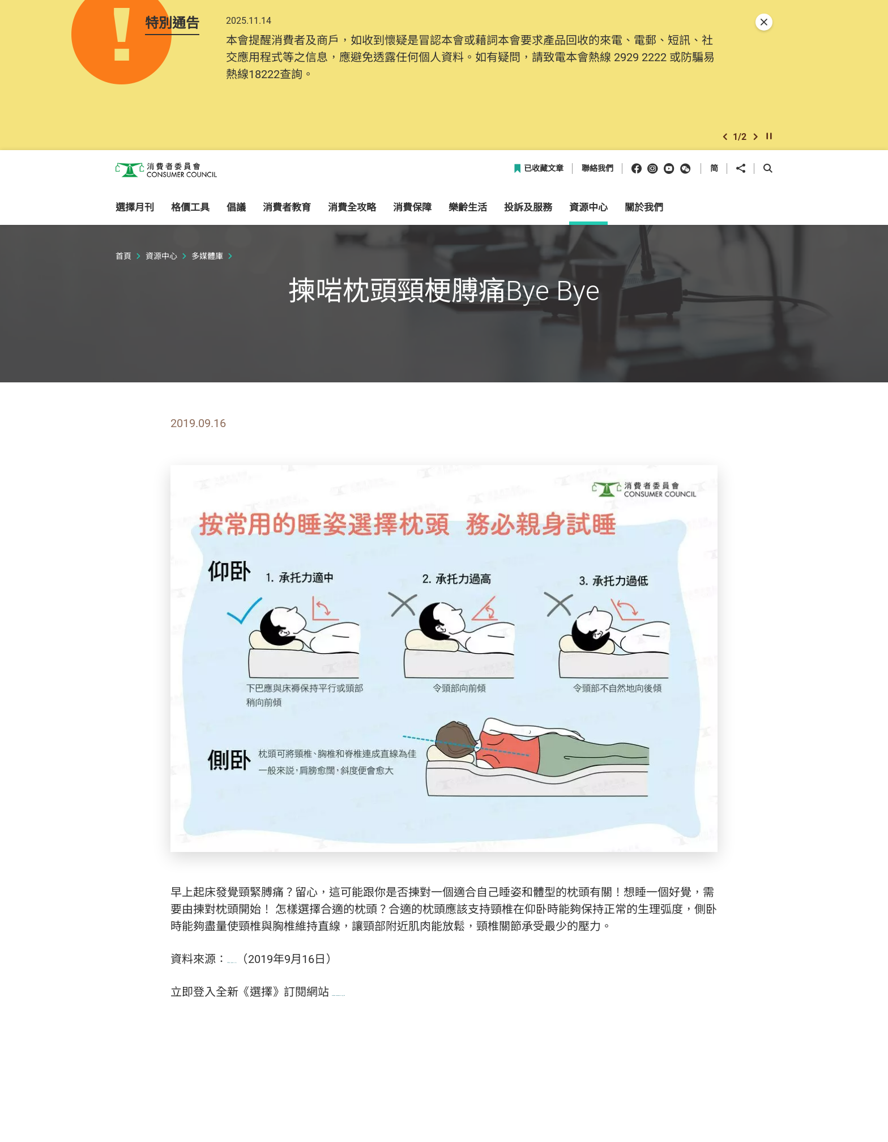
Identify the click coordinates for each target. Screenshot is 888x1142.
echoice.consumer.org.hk (395, 1001)
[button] (725, 143)
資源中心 (161, 264)
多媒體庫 (207, 264)
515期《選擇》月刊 (276, 968)
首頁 (123, 264)
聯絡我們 (597, 178)
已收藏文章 (538, 178)
